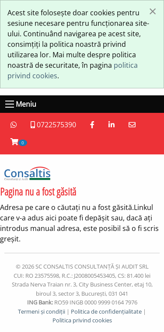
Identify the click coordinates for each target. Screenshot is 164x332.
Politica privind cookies (82, 320)
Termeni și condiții (41, 311)
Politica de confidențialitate (106, 311)
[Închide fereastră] (153, 11)
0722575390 (53, 124)
